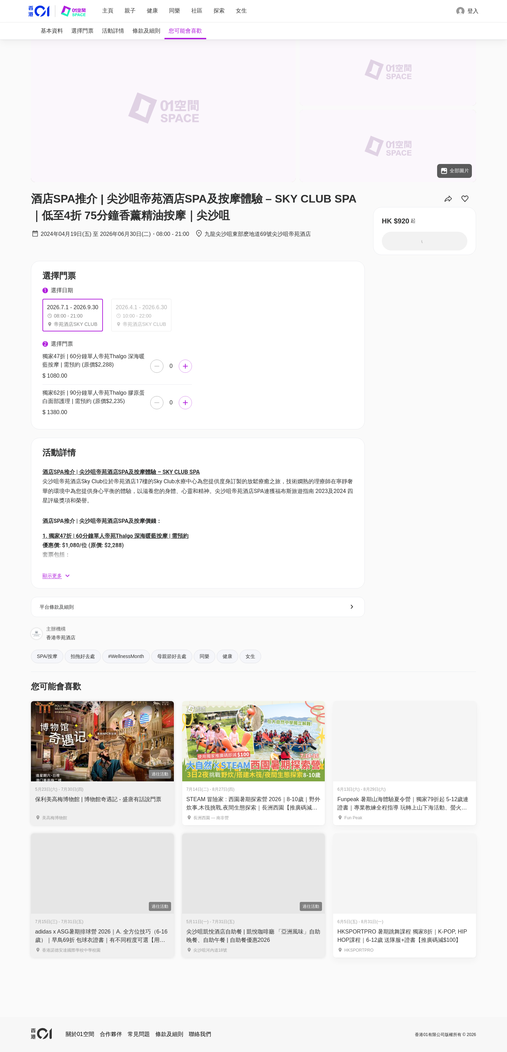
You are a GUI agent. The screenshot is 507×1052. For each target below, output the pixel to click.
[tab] (52, 31)
